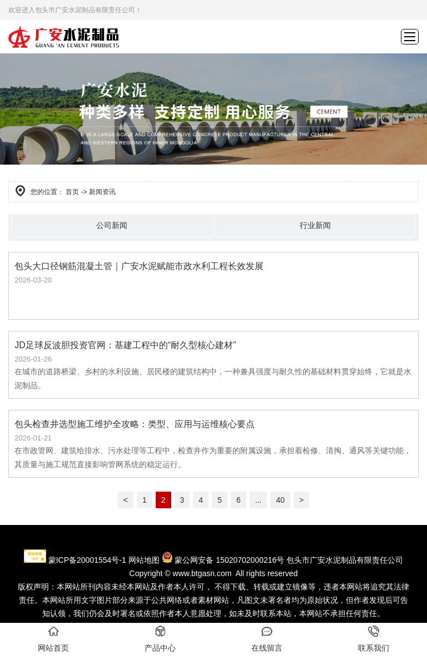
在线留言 (266, 639)
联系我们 (373, 639)
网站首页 (53, 639)
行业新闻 (315, 225)
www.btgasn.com (202, 573)
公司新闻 (111, 225)
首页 (72, 192)
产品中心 (160, 639)
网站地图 (144, 560)
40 (280, 500)
